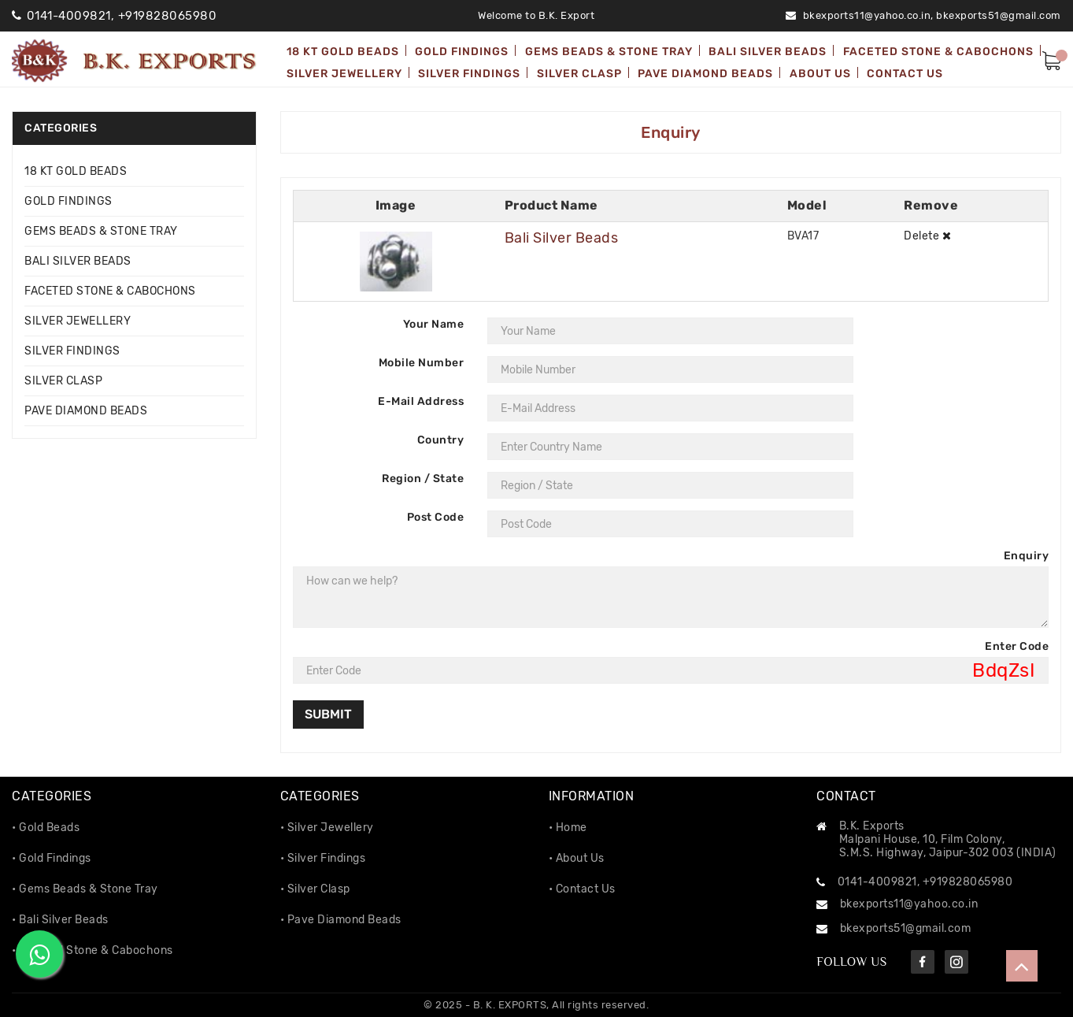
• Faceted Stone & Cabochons (92, 950)
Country (440, 440)
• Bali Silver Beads (60, 919)
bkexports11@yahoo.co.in (909, 904)
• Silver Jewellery (327, 827)
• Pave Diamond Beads (340, 919)
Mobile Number (421, 362)
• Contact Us (582, 889)
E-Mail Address (421, 401)
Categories (60, 128)
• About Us (577, 858)
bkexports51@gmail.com (998, 15)
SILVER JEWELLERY (77, 321)
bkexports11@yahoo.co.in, (868, 15)
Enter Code (1017, 646)
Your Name (433, 324)
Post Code (435, 517)
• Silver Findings (323, 858)
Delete (927, 236)
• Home (568, 827)
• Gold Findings (51, 858)
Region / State (423, 478)
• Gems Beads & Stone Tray (85, 889)
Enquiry (1026, 555)
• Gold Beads (46, 827)
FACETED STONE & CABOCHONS (110, 291)
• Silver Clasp (315, 889)
